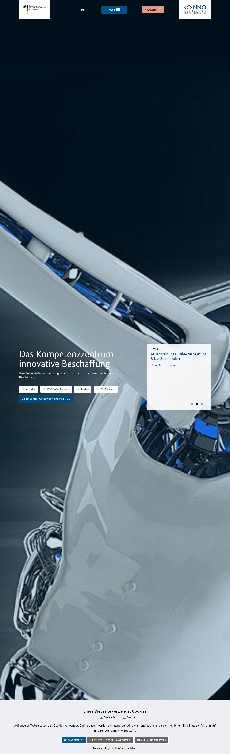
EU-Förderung (105, 389)
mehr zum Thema (163, 365)
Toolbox (82, 389)
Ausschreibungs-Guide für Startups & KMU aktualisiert (178, 356)
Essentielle (109, 717)
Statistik (131, 717)
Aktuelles (29, 389)
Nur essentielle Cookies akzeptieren (110, 740)
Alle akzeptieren (74, 740)
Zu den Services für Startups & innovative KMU (46, 398)
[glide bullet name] (192, 404)
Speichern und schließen (151, 740)
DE (83, 9)
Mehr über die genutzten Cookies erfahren (115, 748)
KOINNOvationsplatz (56, 389)
